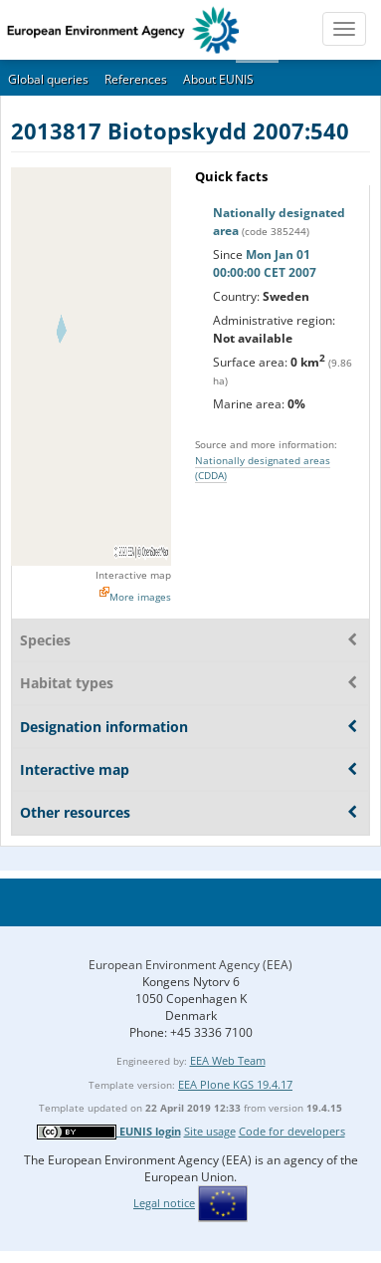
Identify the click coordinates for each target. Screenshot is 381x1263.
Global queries (48, 79)
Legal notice (164, 1202)
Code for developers (292, 1131)
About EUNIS (218, 79)
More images (140, 597)
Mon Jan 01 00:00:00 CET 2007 (264, 263)
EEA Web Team (228, 1060)
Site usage (210, 1131)
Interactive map (133, 575)
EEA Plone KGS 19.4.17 (235, 1084)
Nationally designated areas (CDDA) (262, 467)
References (135, 79)
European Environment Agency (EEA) (190, 964)
